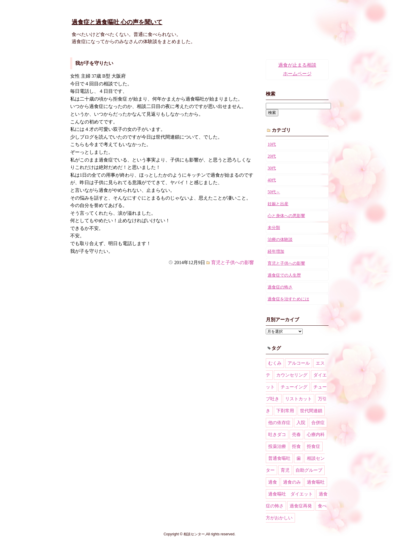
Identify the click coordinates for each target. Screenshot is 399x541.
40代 (272, 180)
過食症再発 (301, 506)
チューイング (294, 387)
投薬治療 (277, 446)
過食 (272, 482)
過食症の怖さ (280, 287)
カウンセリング (291, 375)
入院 (300, 422)
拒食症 (313, 446)
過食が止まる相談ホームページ (297, 69)
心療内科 (316, 434)
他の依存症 (279, 422)
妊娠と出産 (278, 204)
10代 (272, 144)
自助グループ (309, 470)
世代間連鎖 (311, 410)
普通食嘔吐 (279, 458)
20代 (272, 156)
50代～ (274, 192)
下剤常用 (285, 410)
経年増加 (276, 251)
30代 (272, 168)
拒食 (296, 446)
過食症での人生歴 (284, 275)
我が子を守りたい (94, 63)
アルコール (299, 363)
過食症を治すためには (288, 299)
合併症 (318, 422)
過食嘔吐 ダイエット (290, 494)
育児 (285, 470)
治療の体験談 (280, 239)
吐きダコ (277, 434)
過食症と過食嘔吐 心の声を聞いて (117, 22)
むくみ (275, 363)
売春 (296, 434)
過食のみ (292, 482)
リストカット (298, 398)
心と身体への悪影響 (286, 216)
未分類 (274, 227)
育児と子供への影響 (232, 262)
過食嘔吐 (316, 482)
